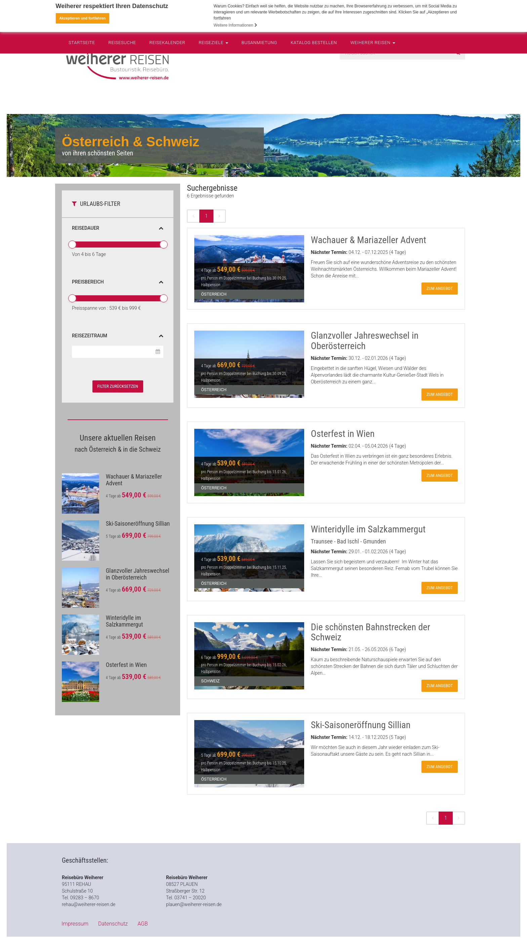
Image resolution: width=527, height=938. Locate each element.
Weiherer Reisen (372, 96)
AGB (142, 924)
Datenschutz (113, 924)
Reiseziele (213, 96)
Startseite (82, 96)
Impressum (75, 924)
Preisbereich (117, 281)
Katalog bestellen (314, 96)
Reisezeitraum (117, 335)
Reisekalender (168, 96)
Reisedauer (117, 227)
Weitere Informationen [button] (235, 25)
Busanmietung (259, 96)
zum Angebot (440, 288)
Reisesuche (122, 96)
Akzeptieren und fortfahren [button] (82, 18)
